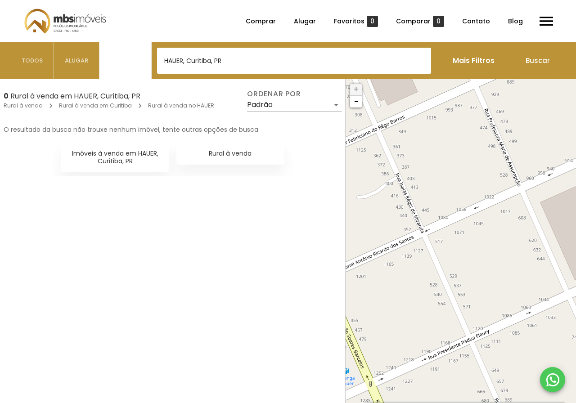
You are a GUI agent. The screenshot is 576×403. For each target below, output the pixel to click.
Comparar (420, 21)
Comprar (261, 21)
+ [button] (356, 89)
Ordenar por (274, 94)
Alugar (305, 21)
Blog (515, 21)
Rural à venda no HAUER (181, 105)
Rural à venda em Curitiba (95, 105)
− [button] (356, 101)
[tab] (32, 60)
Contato (476, 21)
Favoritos (356, 21)
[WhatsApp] (552, 379)
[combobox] (294, 61)
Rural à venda (23, 105)
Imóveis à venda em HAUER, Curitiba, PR (115, 157)
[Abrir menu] (546, 21)
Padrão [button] (260, 104)
